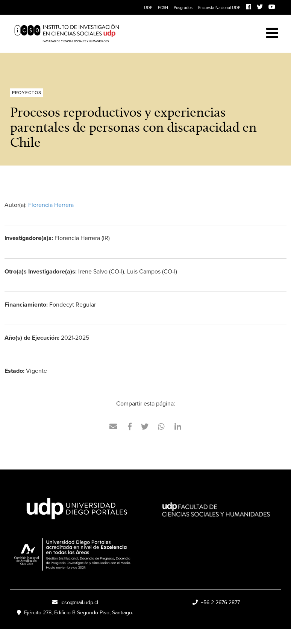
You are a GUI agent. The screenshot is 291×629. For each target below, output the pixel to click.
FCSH (163, 8)
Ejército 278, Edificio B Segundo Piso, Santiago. (75, 613)
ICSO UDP (118, 33)
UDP (148, 8)
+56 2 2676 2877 (216, 602)
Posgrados (183, 8)
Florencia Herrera (51, 205)
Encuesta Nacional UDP (219, 8)
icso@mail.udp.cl (75, 602)
